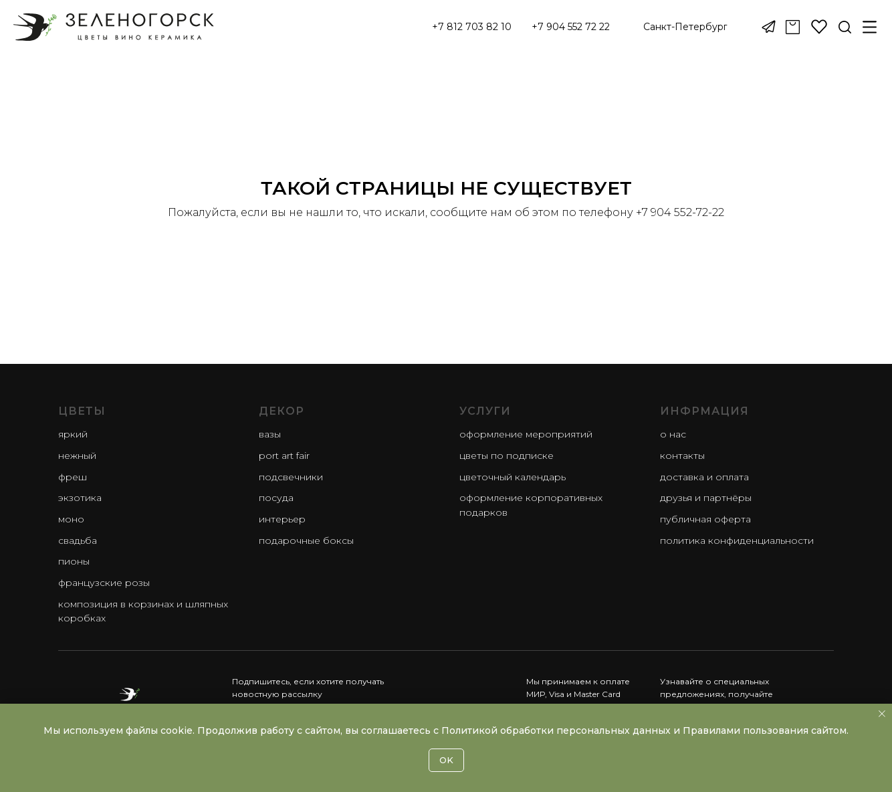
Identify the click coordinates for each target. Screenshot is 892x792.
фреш (72, 477)
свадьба (77, 540)
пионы (74, 561)
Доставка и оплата (704, 477)
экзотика (80, 498)
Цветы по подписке (506, 456)
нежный (77, 456)
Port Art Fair (284, 456)
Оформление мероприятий (525, 434)
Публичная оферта (705, 519)
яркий (73, 434)
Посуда (276, 498)
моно (71, 519)
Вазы (270, 434)
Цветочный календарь (512, 477)
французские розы (104, 583)
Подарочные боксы (306, 540)
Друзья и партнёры (706, 498)
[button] (685, 27)
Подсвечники (291, 477)
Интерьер (282, 519)
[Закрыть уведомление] (882, 713)
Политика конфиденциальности (737, 540)
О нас (673, 434)
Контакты (682, 456)
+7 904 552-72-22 (680, 212)
